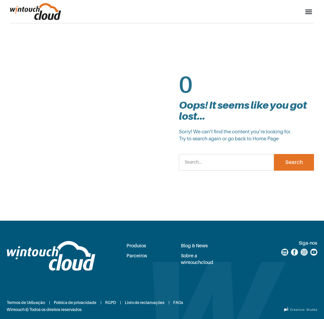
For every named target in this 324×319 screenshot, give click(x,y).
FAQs (178, 302)
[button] (308, 11)
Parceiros (136, 255)
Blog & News (194, 245)
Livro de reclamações (145, 302)
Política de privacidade (75, 302)
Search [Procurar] (294, 162)
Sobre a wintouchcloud (197, 259)
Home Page (266, 138)
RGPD (110, 302)
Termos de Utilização (26, 302)
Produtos (136, 245)
